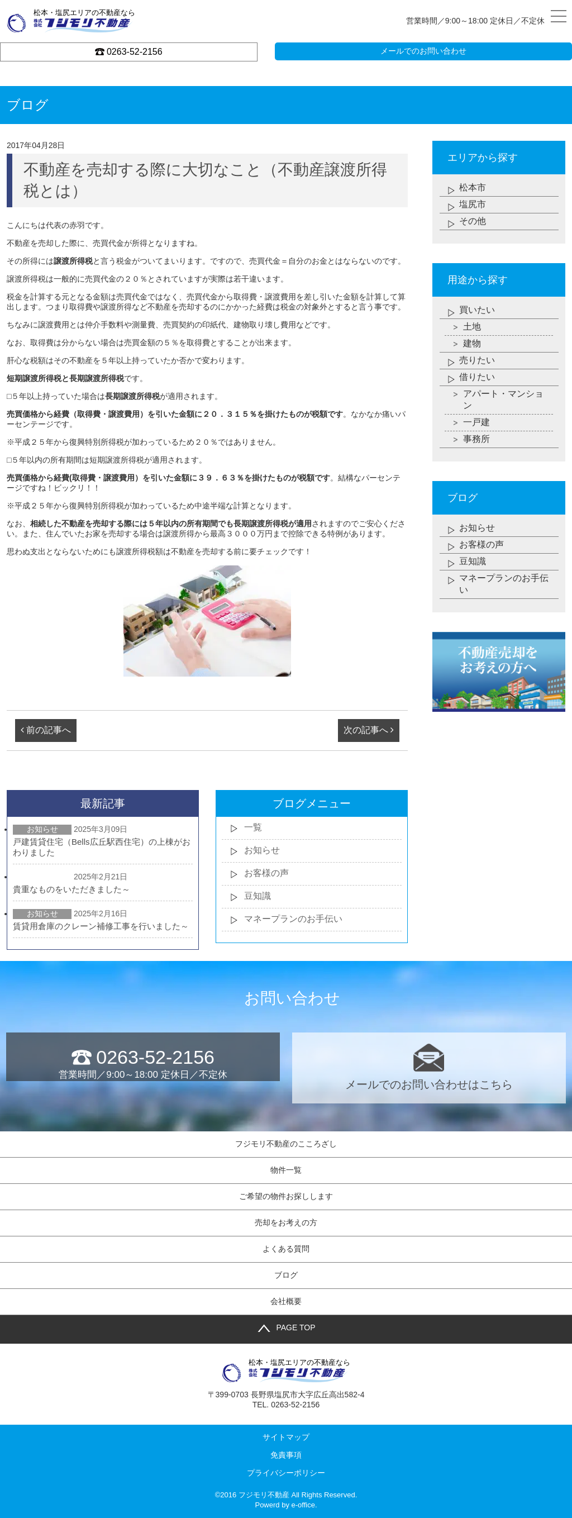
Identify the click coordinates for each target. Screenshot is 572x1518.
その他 (472, 221)
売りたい (477, 360)
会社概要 (286, 1301)
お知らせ (262, 850)
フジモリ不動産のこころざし (286, 1143)
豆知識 (257, 896)
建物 (472, 343)
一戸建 (476, 422)
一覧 (253, 827)
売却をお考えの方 (286, 1222)
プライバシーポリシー (286, 1472)
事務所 (476, 439)
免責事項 (286, 1454)
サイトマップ (286, 1437)
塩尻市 (472, 204)
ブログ (286, 1274)
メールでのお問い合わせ (423, 50)
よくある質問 (286, 1248)
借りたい (477, 377)
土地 (472, 326)
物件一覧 (286, 1169)
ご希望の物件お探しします (286, 1196)
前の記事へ (46, 730)
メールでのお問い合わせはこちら (428, 1067)
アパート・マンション (503, 399)
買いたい (477, 310)
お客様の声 (266, 873)
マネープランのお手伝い (293, 919)
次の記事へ (369, 730)
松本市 (472, 187)
